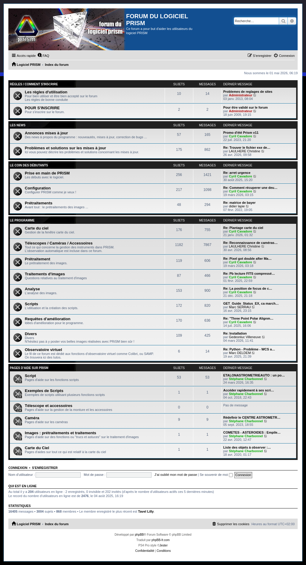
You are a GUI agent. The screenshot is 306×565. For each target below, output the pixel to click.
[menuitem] (43, 55)
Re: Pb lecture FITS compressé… (249, 273)
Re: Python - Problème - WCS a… (249, 349)
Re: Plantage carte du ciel (243, 228)
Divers (31, 334)
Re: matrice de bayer (239, 202)
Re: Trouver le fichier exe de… (246, 147)
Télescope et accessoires (48, 405)
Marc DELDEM (240, 353)
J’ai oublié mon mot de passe (175, 474)
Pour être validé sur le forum (245, 107)
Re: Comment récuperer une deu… (250, 187)
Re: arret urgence (236, 172)
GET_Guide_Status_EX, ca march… (251, 303)
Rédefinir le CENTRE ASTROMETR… (252, 417)
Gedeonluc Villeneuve (245, 337)
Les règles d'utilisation (46, 92)
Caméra (32, 418)
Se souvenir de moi (216, 474)
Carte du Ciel (37, 448)
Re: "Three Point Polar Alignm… (248, 318)
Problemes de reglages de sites (247, 91)
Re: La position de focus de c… (247, 288)
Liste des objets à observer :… (247, 447)
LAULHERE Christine (244, 151)
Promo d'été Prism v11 (240, 132)
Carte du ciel (36, 228)
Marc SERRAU (240, 307)
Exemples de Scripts (44, 390)
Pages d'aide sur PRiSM (29, 368)
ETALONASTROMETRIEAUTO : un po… (254, 375)
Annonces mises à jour (46, 133)
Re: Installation (235, 333)
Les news (17, 125)
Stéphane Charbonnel (246, 379)
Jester (164, 545)
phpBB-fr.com (161, 540)
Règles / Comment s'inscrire (34, 84)
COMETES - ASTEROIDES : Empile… (252, 432)
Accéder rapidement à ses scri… (248, 390)
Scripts (31, 304)
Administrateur (240, 95)
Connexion (17, 468)
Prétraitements (38, 203)
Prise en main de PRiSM (47, 173)
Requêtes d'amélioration (48, 319)
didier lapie (237, 206)
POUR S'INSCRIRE (42, 108)
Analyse (32, 289)
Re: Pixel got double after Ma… (247, 258)
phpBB (139, 534)
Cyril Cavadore (240, 136)
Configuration (38, 188)
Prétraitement (37, 259)
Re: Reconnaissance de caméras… (250, 242)
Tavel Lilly (146, 511)
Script (30, 375)
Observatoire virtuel (43, 349)
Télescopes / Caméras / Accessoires (59, 243)
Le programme (22, 220)
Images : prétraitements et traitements (60, 433)
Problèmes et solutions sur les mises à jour (65, 148)
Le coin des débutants (29, 165)
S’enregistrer (45, 468)
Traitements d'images (45, 274)
